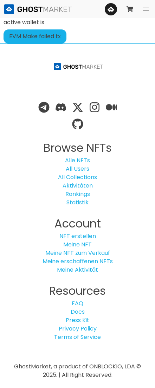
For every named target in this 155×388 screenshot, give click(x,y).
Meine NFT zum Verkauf (77, 253)
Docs (78, 312)
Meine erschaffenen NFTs (78, 261)
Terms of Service (77, 337)
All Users (77, 169)
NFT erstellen (77, 236)
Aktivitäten (78, 186)
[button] (146, 9)
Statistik (77, 202)
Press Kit (77, 320)
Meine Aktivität (77, 270)
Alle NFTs (77, 160)
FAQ (77, 303)
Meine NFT (77, 244)
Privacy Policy (78, 329)
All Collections (77, 177)
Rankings (77, 194)
